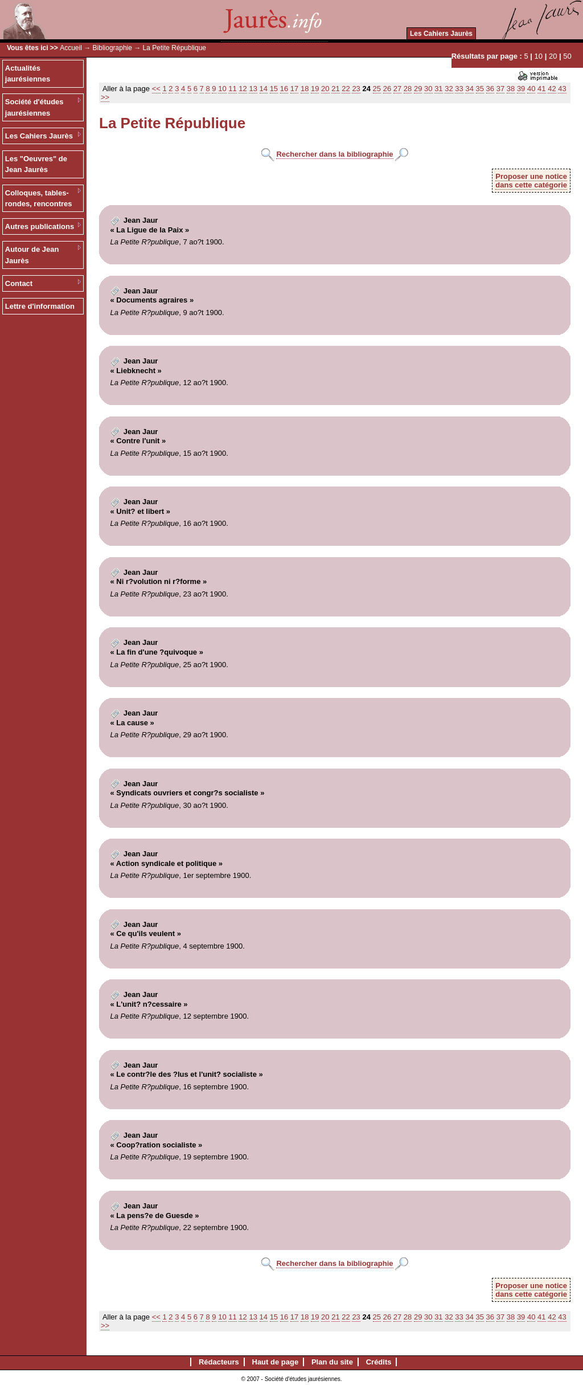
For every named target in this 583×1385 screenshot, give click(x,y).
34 (469, 88)
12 (243, 88)
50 (567, 56)
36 (490, 88)
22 (346, 88)
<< (156, 88)
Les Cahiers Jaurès (441, 34)
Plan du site (332, 1362)
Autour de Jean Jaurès (32, 255)
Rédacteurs (219, 1362)
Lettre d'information (40, 306)
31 (438, 88)
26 (387, 88)
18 (305, 88)
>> (105, 97)
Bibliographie (112, 48)
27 (397, 88)
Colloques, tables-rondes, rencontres (38, 199)
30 (428, 88)
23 (356, 88)
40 (531, 88)
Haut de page (275, 1362)
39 (521, 88)
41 (541, 88)
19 (315, 88)
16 (284, 88)
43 (562, 88)
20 (553, 56)
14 (264, 88)
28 (408, 88)
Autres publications (39, 226)
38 (511, 88)
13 (253, 88)
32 (449, 88)
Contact (18, 283)
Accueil (71, 48)
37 (500, 88)
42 (552, 88)
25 (377, 88)
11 (232, 88)
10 (539, 56)
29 (418, 88)
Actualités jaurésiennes (28, 74)
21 (335, 88)
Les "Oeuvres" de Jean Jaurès (36, 164)
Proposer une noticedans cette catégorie (531, 180)
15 (274, 88)
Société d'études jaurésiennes (34, 107)
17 (294, 88)
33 (459, 88)
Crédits (379, 1362)
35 (480, 88)
